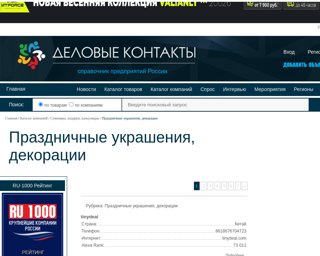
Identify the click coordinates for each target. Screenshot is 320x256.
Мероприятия (270, 89)
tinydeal (89, 216)
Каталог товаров (123, 89)
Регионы (303, 89)
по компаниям (85, 105)
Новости (86, 89)
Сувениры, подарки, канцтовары (74, 118)
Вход (289, 52)
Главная (15, 89)
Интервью (234, 89)
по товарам (53, 105)
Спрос (207, 89)
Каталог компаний (171, 89)
